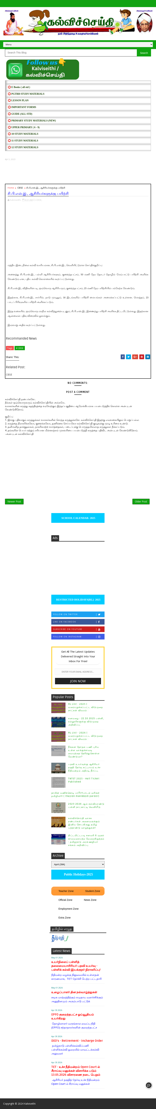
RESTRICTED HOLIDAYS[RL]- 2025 (78, 599)
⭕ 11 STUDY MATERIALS (23, 140)
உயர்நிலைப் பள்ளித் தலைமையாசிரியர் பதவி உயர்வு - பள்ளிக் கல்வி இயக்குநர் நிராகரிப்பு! (75, 966)
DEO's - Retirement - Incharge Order (77, 1041)
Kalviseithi (29, 1103)
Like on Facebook (78, 622)
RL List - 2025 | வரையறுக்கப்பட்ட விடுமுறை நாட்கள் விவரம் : (85, 707)
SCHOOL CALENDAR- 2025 (78, 518)
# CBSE (19, 348)
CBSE (20, 187)
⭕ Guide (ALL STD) (20, 114)
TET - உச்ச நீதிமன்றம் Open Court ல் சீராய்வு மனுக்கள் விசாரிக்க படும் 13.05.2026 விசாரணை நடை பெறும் (75, 1071)
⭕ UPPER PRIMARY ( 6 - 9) (24, 127)
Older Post (141, 501)
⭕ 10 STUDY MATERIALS (23, 134)
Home (11, 187)
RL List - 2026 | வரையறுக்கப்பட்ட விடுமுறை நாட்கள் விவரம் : (85, 736)
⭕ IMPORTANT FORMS (22, 107)
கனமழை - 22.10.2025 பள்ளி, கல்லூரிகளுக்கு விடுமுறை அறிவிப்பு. (86, 721)
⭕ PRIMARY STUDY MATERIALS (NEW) (32, 120)
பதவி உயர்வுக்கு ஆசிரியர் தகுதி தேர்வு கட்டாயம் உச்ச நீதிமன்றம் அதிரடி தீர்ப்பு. (84, 767)
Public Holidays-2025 (78, 874)
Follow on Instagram (78, 636)
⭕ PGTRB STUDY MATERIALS (26, 94)
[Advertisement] (78, 172)
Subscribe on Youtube (78, 629)
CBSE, (39, 199)
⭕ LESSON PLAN (18, 100)
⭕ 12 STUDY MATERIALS (23, 147)
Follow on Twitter (78, 614)
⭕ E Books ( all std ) (19, 87)
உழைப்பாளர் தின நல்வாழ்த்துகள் (74, 992)
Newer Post (14, 501)
